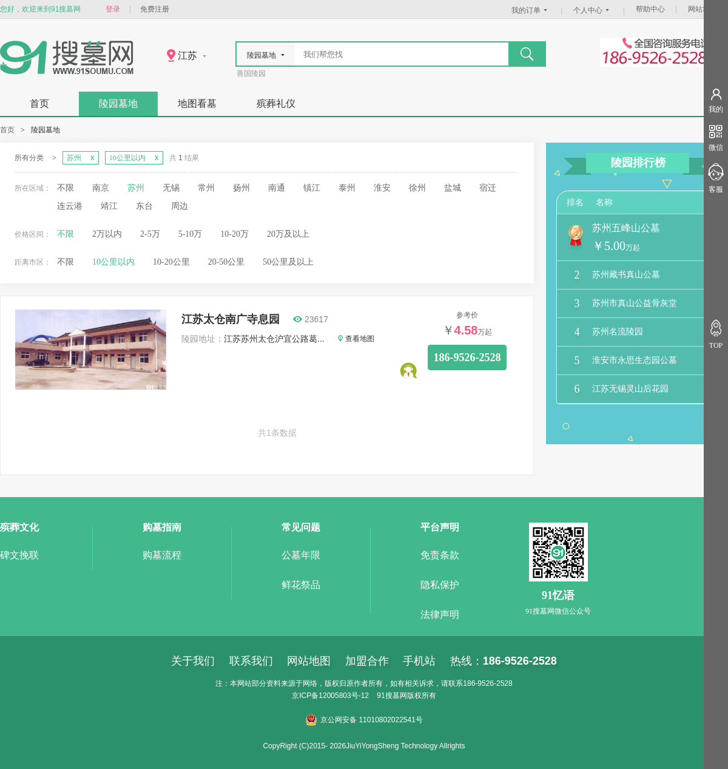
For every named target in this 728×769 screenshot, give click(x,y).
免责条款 (439, 555)
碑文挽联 (19, 555)
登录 (113, 9)
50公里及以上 (288, 261)
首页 (39, 103)
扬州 (241, 187)
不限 (65, 187)
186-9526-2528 (467, 357)
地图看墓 (197, 103)
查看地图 (356, 338)
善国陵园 (251, 73)
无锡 (171, 187)
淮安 (382, 187)
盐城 (452, 187)
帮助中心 (650, 9)
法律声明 (439, 614)
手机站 (419, 661)
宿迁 (487, 187)
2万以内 (107, 234)
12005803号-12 (343, 695)
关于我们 (193, 661)
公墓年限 (300, 555)
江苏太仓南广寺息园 (230, 319)
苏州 (135, 187)
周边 (179, 206)
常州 (206, 187)
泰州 (347, 187)
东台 (144, 206)
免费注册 (154, 9)
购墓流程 (162, 555)
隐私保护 (439, 585)
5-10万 (190, 234)
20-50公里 (226, 261)
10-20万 (234, 234)
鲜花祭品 (300, 585)
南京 (100, 187)
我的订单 (530, 10)
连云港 (70, 206)
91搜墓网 (391, 695)
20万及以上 (288, 234)
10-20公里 (171, 261)
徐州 (417, 187)
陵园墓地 (118, 103)
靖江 (109, 206)
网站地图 (702, 9)
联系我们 (251, 661)
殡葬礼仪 (276, 103)
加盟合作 (367, 661)
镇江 (311, 187)
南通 (276, 187)
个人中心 (592, 10)
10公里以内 (113, 261)
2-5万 (150, 234)
